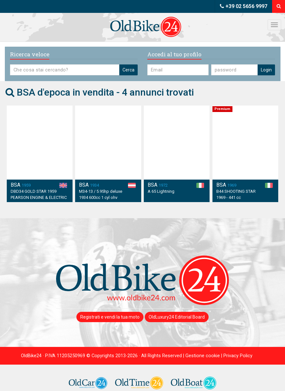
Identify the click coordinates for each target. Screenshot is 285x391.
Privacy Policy (237, 355)
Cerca (128, 69)
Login (266, 69)
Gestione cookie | (204, 355)
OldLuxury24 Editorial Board (177, 317)
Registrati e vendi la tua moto (110, 317)
